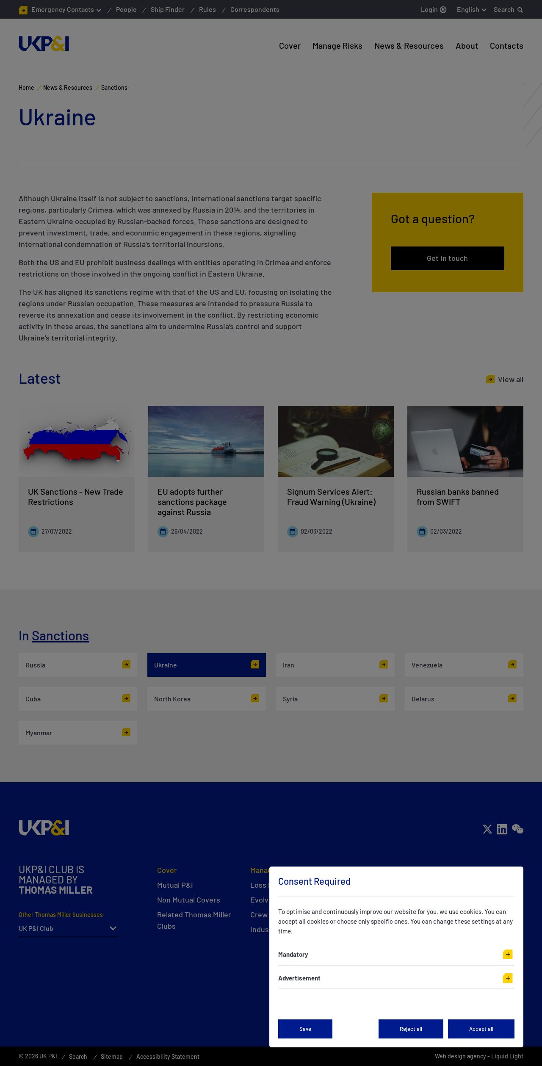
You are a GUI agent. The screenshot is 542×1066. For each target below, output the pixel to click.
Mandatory (293, 954)
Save (305, 1028)
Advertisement (299, 978)
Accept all (481, 1028)
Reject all (411, 1028)
